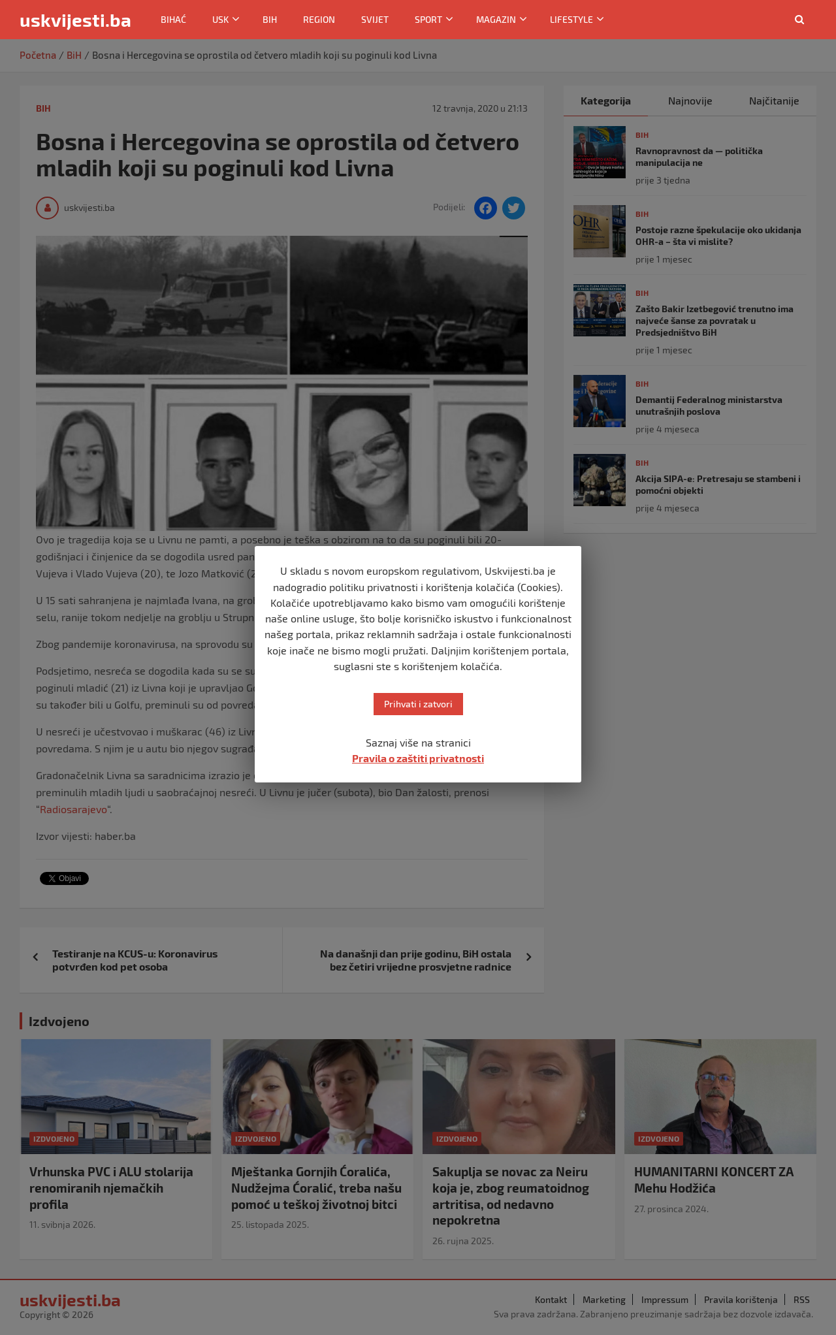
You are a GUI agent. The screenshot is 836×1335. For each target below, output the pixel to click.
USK (220, 19)
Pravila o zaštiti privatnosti (418, 758)
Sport (428, 19)
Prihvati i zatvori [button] (418, 703)
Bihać (173, 19)
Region (319, 19)
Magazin (496, 19)
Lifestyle (571, 19)
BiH (270, 19)
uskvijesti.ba (75, 19)
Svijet (375, 19)
